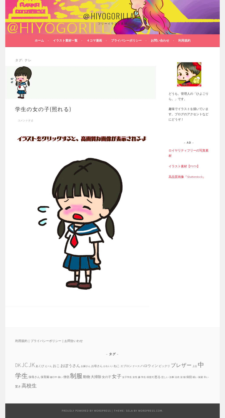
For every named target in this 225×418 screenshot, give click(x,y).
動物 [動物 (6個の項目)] (86, 376)
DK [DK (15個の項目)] (18, 365)
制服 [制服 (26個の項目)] (76, 376)
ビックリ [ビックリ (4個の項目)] (164, 366)
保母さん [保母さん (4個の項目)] (34, 377)
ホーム (39, 40)
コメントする (25, 120)
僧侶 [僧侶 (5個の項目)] (66, 377)
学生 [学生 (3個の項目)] (143, 377)
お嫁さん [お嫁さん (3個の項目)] (86, 366)
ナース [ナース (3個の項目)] (136, 366)
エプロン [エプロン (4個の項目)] (126, 366)
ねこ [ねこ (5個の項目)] (117, 366)
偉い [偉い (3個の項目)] (60, 377)
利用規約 (184, 40)
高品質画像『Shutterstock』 (187, 177)
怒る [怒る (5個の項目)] (157, 377)
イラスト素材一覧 (65, 40)
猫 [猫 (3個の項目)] (184, 377)
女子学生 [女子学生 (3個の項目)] (127, 377)
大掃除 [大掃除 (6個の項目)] (96, 376)
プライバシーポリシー (126, 40)
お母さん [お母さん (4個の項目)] (97, 366)
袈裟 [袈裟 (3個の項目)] (200, 377)
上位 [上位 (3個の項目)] (194, 366)
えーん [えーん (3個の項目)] (48, 366)
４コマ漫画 (94, 40)
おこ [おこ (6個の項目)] (56, 365)
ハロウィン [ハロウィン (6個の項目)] (149, 365)
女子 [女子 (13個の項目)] (117, 376)
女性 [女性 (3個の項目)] (134, 377)
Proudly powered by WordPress (86, 410)
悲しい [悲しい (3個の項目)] (165, 377)
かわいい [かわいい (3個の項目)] (108, 366)
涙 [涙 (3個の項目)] (181, 377)
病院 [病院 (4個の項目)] (189, 377)
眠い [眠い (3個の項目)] (195, 377)
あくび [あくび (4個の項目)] (40, 366)
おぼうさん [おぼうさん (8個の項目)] (70, 365)
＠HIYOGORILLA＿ (112, 16)
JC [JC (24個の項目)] (25, 365)
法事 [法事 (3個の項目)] (171, 377)
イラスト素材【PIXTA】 (184, 166)
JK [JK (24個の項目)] (32, 365)
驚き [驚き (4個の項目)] (18, 386)
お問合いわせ (73, 341)
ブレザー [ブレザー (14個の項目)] (181, 365)
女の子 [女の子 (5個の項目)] (106, 377)
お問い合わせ (160, 40)
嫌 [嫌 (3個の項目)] (139, 377)
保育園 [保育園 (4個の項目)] (45, 377)
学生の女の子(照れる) (43, 109)
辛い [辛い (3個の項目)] (206, 377)
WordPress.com (150, 410)
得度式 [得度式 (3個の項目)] (150, 377)
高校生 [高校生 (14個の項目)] (29, 385)
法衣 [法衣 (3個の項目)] (177, 377)
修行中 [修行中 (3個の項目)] (53, 377)
